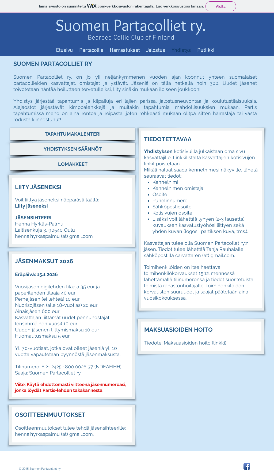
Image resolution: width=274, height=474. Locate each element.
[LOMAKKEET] (72, 164)
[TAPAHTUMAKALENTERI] (72, 134)
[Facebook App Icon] (246, 466)
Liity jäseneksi (31, 206)
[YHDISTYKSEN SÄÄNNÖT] (72, 149)
